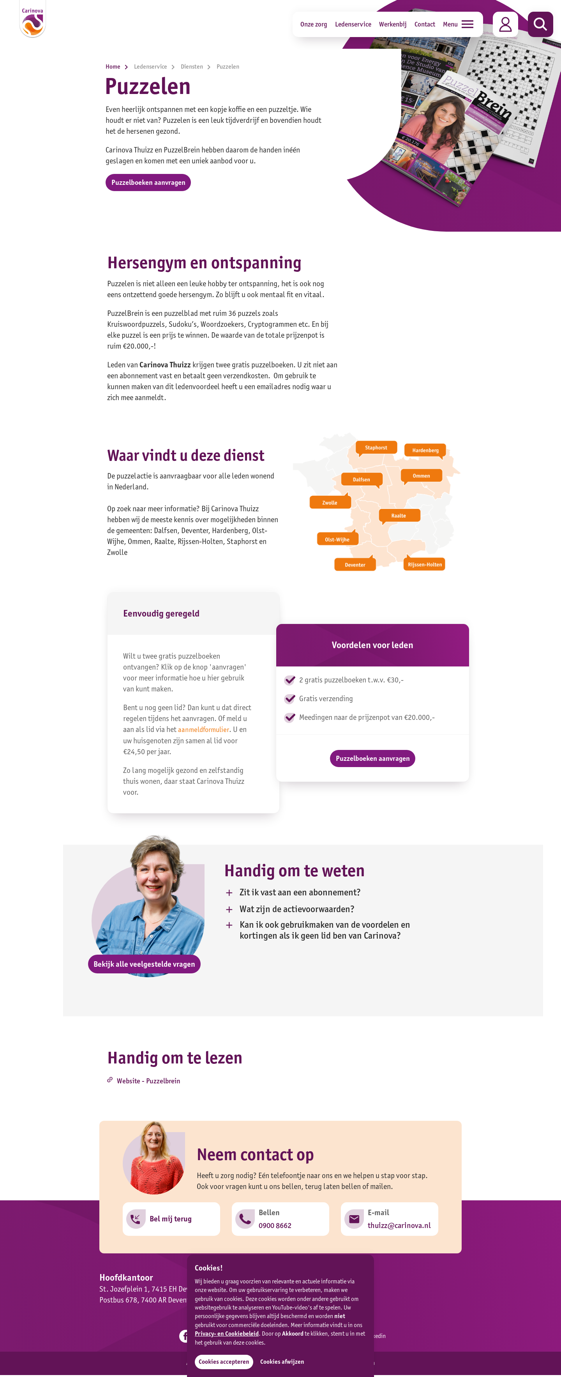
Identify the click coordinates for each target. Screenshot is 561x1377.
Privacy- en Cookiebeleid (227, 1333)
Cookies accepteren (224, 1361)
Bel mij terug (171, 1224)
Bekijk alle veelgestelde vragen (144, 966)
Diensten (198, 66)
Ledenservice (353, 24)
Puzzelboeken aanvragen (151, 183)
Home (119, 66)
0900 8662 (275, 1230)
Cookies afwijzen (285, 1361)
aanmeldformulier (205, 732)
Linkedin (377, 1339)
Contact (425, 24)
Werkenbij (393, 24)
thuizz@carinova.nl (399, 1230)
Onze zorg (313, 24)
